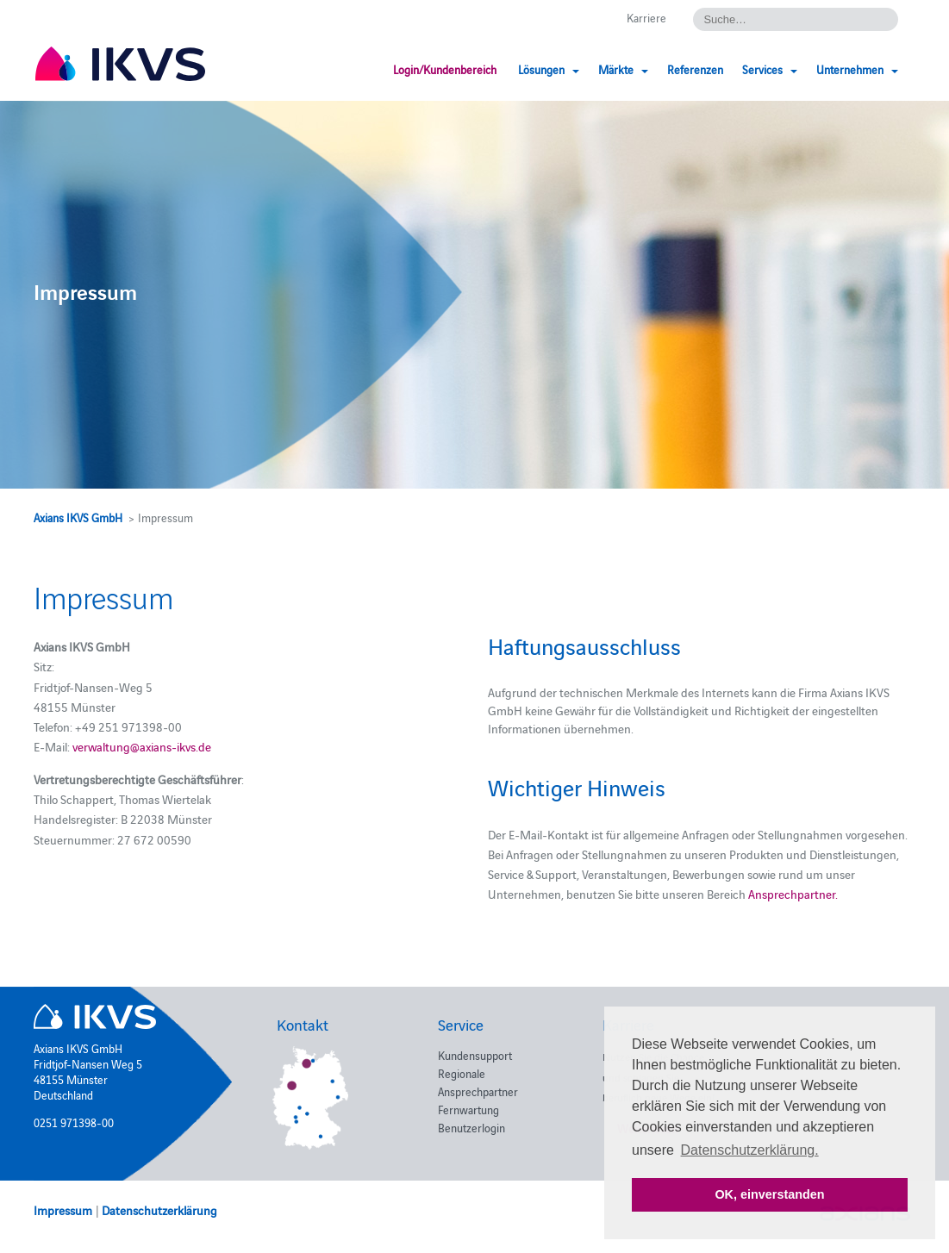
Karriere (646, 17)
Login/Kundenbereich (444, 69)
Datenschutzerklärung (159, 1210)
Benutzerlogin (471, 1127)
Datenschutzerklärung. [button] (750, 1150)
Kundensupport (475, 1055)
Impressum (63, 1210)
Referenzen (695, 69)
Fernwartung (468, 1109)
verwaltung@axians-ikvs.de (141, 746)
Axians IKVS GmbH (78, 517)
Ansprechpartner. (793, 893)
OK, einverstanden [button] (769, 1194)
